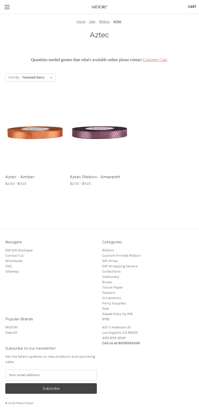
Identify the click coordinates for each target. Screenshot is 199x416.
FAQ (8, 266)
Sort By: (14, 77)
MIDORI (11, 327)
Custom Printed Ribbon (121, 255)
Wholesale (13, 261)
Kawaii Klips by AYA (117, 314)
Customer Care (155, 60)
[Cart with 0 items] (192, 7)
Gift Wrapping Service (119, 266)
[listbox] (38, 77)
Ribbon (108, 250)
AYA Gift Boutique (19, 250)
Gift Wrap (110, 261)
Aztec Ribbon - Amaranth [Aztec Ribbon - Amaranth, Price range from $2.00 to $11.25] (95, 176)
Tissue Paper (112, 287)
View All (11, 332)
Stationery (110, 277)
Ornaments (111, 298)
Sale (105, 308)
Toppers (109, 293)
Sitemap (12, 271)
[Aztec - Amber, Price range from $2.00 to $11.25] (35, 133)
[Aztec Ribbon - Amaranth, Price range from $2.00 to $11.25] (99, 133)
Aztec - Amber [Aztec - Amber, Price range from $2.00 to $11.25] (19, 176)
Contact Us (14, 255)
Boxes (107, 282)
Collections (111, 271)
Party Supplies (114, 303)
